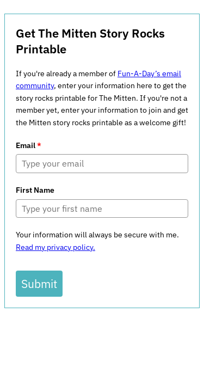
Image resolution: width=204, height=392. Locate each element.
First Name (35, 190)
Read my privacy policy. (55, 247)
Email (28, 145)
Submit (39, 283)
